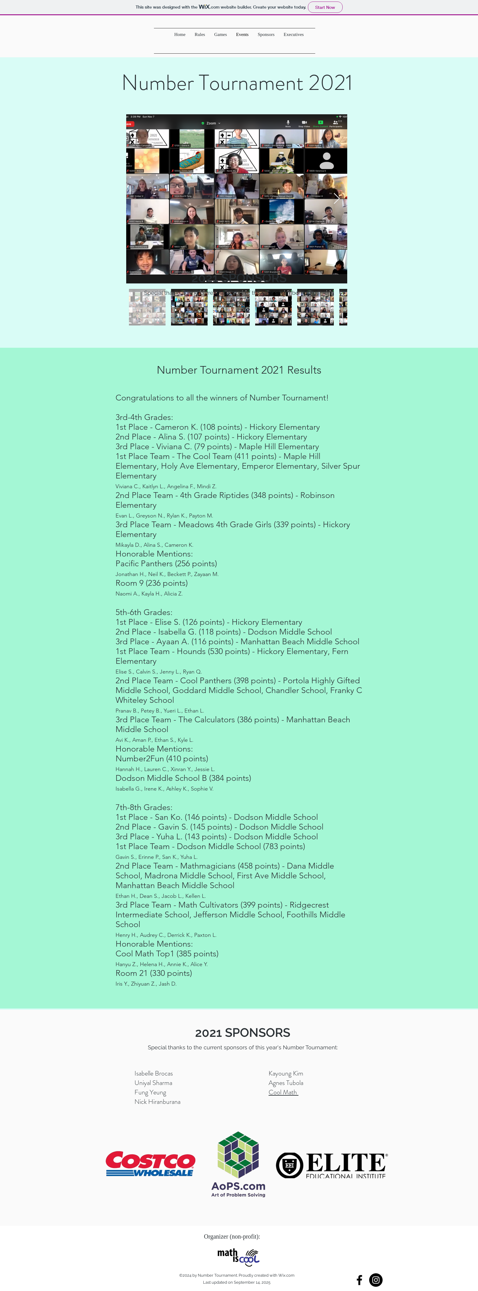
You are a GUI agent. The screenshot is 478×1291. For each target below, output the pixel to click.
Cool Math (283, 1092)
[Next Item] (336, 199)
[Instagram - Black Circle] (376, 1280)
